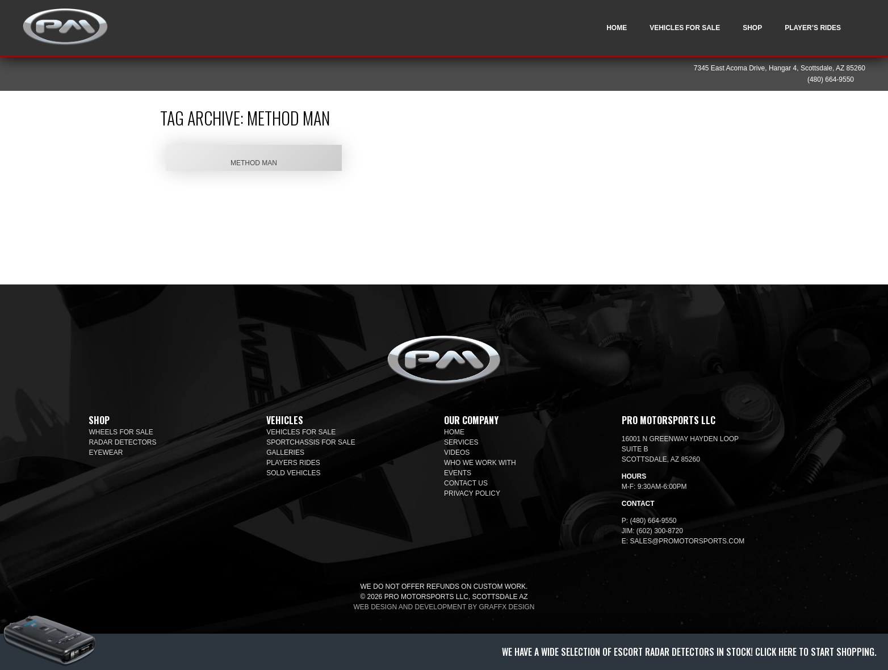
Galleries (285, 453)
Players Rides (293, 463)
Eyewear (106, 453)
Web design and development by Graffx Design (444, 607)
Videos (457, 453)
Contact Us (466, 483)
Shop (752, 28)
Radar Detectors (122, 442)
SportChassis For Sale (310, 442)
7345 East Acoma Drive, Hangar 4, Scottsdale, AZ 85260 (779, 68)
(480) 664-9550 (830, 79)
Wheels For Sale (121, 432)
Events (457, 473)
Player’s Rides (813, 28)
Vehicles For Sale (685, 28)
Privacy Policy (472, 493)
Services (461, 442)
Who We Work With (480, 463)
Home (616, 28)
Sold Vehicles (293, 473)
